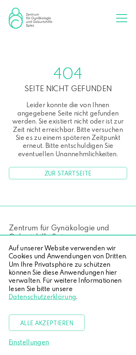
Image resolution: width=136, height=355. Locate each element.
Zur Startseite (68, 173)
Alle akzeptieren (46, 323)
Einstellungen (29, 342)
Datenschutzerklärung (42, 297)
